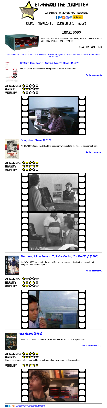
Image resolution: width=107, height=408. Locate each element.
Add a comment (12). (92, 345)
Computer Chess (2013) (36, 140)
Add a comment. (94, 75)
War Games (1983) (30, 334)
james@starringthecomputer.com (30, 406)
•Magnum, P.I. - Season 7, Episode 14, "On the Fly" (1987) (76, 55)
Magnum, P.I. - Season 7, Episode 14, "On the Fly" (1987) (59, 256)
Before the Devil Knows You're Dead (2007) (49, 63)
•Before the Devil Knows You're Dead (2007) (23, 55)
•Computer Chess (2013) (47, 55)
